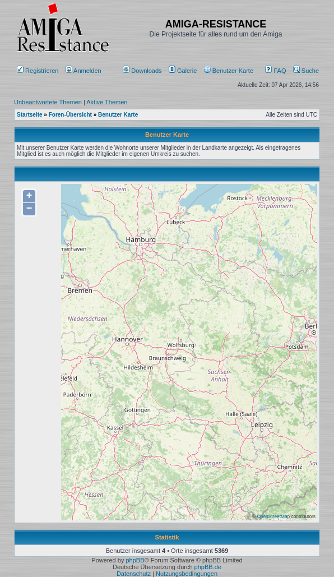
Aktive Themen (106, 102)
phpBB (135, 560)
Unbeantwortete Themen (48, 102)
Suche (306, 70)
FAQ (275, 70)
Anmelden (84, 70)
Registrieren (37, 70)
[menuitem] (143, 70)
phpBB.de (207, 567)
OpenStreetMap (273, 516)
